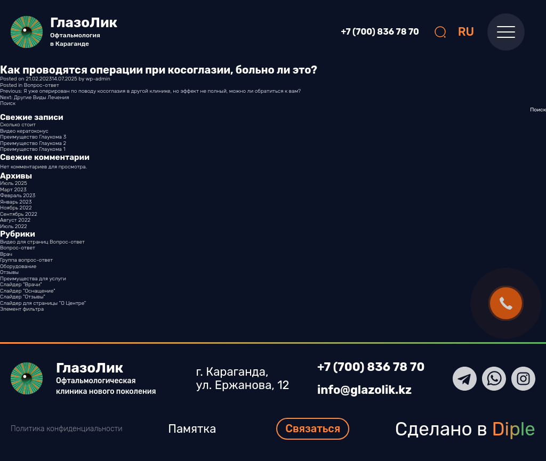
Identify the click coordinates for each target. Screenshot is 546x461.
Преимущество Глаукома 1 (32, 149)
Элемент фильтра (22, 309)
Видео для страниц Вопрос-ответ (42, 242)
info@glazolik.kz (364, 390)
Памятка (192, 428)
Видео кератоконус (24, 131)
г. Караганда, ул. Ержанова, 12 (243, 378)
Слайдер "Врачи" (21, 284)
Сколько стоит (18, 125)
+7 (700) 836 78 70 (380, 32)
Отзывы (9, 272)
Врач (6, 254)
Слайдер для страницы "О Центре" (43, 303)
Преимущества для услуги (33, 279)
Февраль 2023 (17, 195)
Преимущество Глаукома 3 (33, 137)
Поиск (7, 103)
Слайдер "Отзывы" (22, 297)
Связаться (312, 428)
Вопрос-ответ (41, 85)
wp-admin (97, 79)
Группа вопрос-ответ (26, 260)
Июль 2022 (13, 226)
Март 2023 (13, 190)
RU (466, 32)
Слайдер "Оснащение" (27, 291)
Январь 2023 (15, 202)
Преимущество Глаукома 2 (33, 143)
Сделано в (465, 429)
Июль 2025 (13, 183)
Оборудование (18, 266)
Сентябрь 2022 (18, 214)
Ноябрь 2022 (16, 208)
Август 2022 (15, 220)
